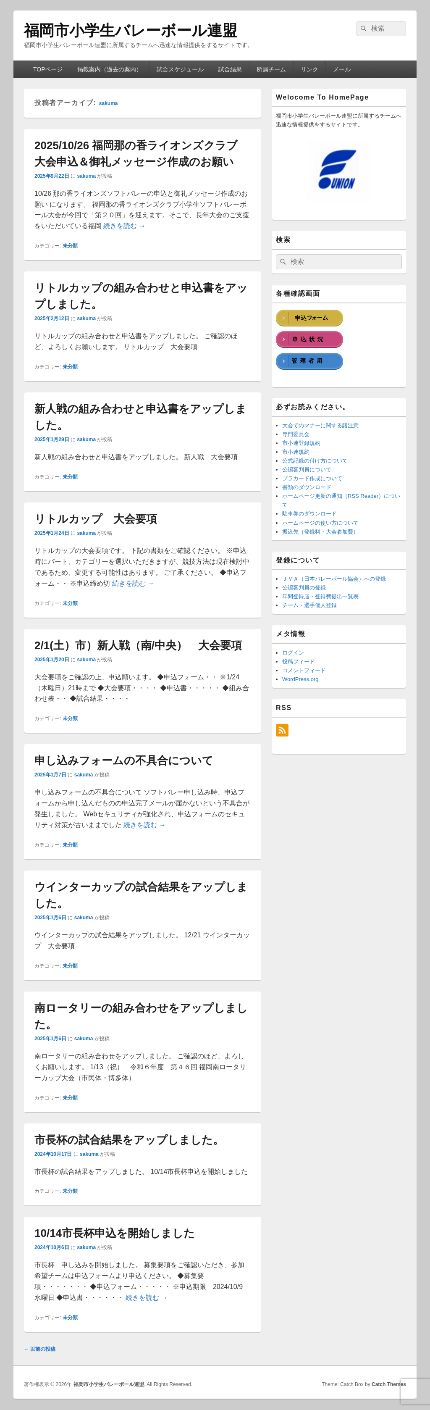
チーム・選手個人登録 (309, 605)
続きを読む (124, 225)
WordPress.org (300, 679)
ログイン (293, 653)
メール (342, 69)
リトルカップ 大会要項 (95, 519)
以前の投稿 (39, 1349)
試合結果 (230, 69)
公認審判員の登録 (304, 587)
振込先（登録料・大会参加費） (320, 532)
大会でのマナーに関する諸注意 (320, 425)
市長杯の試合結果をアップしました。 (129, 1140)
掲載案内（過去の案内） (109, 69)
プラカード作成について (312, 478)
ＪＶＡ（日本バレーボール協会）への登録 (334, 579)
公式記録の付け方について (315, 461)
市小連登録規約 (301, 443)
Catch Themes (389, 1384)
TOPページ (48, 69)
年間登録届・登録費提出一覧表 (320, 596)
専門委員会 (295, 434)
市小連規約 (295, 452)
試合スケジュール (180, 69)
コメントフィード (304, 670)
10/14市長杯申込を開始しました (114, 1233)
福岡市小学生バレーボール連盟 (130, 30)
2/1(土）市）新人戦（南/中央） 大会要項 (138, 645)
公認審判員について (306, 469)
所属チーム (271, 69)
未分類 (70, 246)
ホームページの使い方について (320, 523)
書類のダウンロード (306, 487)
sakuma (108, 103)
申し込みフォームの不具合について (123, 760)
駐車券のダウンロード (309, 513)
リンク (309, 69)
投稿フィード (298, 661)
